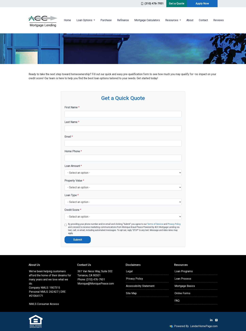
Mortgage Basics (184, 286)
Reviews (218, 20)
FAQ (176, 300)
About (189, 20)
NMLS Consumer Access (44, 304)
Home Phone (73, 151)
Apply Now (202, 3)
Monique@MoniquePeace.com (95, 283)
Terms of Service (155, 224)
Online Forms (182, 293)
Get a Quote (176, 3)
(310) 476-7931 (152, 3)
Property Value (74, 180)
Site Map (131, 293)
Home (67, 20)
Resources (172, 20)
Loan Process (182, 278)
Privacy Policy (174, 224)
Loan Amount (73, 166)
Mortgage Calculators (147, 20)
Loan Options (84, 20)
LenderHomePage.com (204, 326)
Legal (129, 271)
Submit (77, 239)
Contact (203, 20)
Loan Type (72, 195)
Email (69, 136)
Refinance (123, 20)
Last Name (72, 122)
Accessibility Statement (140, 286)
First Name (72, 107)
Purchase (106, 20)
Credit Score (73, 209)
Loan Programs (183, 271)
